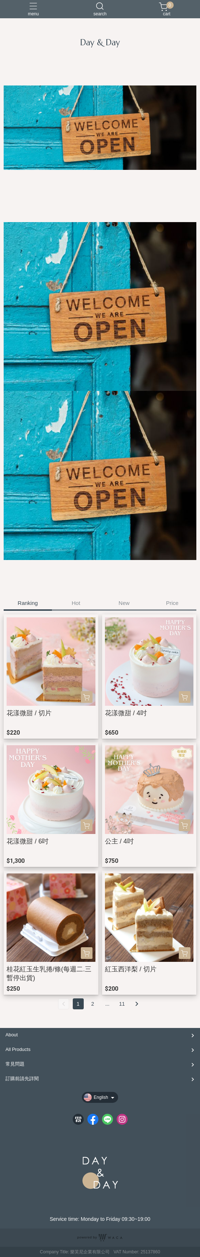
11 (122, 1004)
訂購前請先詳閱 (22, 1078)
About (11, 1034)
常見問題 (14, 1064)
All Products (17, 1049)
